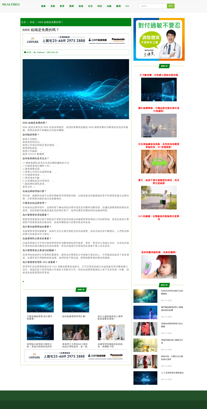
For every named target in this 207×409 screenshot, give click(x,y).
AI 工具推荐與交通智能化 (172, 373)
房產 (53, 6)
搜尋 (171, 6)
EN (127, 6)
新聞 (71, 6)
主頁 (23, 22)
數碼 (118, 6)
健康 (43, 6)
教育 (62, 6)
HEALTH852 (11, 4)
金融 (109, 6)
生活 (90, 6)
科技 (99, 6)
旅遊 (81, 6)
